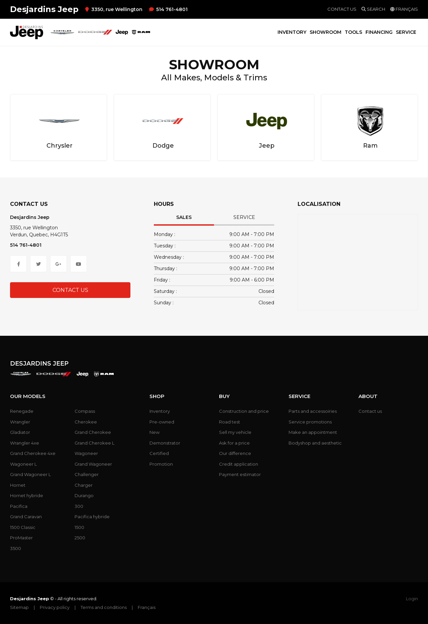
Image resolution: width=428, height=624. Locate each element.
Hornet (17, 485)
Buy (224, 396)
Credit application (238, 464)
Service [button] (406, 32)
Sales (184, 217)
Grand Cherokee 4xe (33, 453)
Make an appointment (313, 432)
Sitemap (19, 607)
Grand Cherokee (93, 432)
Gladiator (20, 432)
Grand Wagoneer (93, 464)
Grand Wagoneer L (30, 474)
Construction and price (244, 411)
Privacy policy (55, 607)
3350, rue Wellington (113, 9)
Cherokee (86, 421)
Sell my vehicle (235, 432)
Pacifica (18, 506)
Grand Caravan (26, 516)
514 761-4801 (168, 9)
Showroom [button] (325, 32)
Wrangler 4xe (24, 443)
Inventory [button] (292, 32)
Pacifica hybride (92, 516)
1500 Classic (22, 527)
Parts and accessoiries (313, 411)
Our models (27, 396)
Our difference (235, 453)
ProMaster (21, 537)
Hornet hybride (26, 495)
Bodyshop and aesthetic (315, 443)
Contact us (341, 9)
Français (146, 607)
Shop (157, 396)
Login (412, 598)
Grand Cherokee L (94, 443)
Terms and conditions (104, 607)
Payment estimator (240, 474)
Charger (84, 485)
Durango (84, 495)
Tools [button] (353, 32)
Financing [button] (379, 32)
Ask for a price (234, 443)
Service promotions (310, 421)
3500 (15, 548)
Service (244, 217)
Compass (85, 411)
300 (79, 506)
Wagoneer (86, 453)
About (368, 396)
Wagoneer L (23, 464)
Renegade (21, 411)
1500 (79, 527)
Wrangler (20, 421)
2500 (80, 537)
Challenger (87, 474)
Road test (229, 421)
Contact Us (70, 290)
